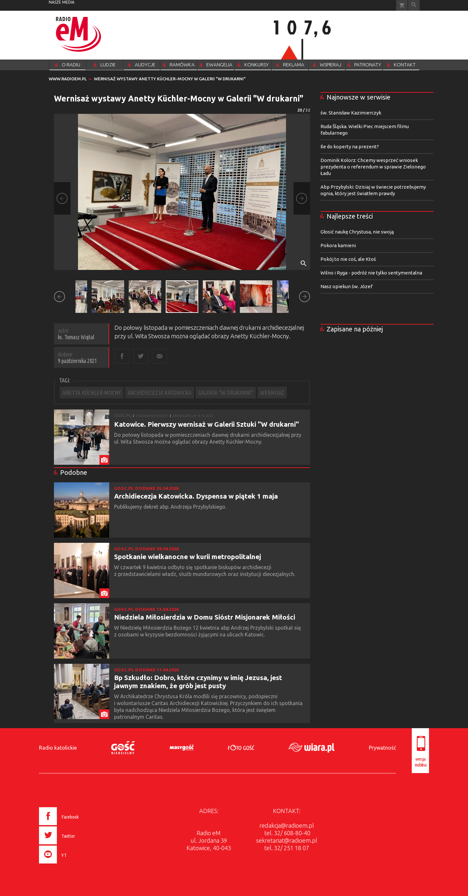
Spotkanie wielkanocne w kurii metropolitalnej (187, 556)
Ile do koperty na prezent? (349, 146)
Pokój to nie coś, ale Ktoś (348, 259)
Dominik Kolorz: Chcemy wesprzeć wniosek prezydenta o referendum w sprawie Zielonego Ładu (373, 166)
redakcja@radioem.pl (286, 825)
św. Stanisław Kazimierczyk (350, 112)
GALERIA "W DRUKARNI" (225, 392)
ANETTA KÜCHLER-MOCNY (91, 392)
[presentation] (72, 864)
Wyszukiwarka (414, 5)
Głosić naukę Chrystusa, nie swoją (357, 231)
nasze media (61, 2)
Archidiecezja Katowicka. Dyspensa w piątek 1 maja (196, 496)
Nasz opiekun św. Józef (346, 286)
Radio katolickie (58, 748)
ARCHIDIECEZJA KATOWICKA (159, 392)
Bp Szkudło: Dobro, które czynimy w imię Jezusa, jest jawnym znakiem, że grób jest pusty (198, 681)
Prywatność (382, 748)
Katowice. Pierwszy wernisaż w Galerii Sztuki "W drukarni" (206, 424)
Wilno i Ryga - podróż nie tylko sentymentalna (371, 272)
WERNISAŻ (272, 392)
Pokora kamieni (338, 245)
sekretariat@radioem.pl (286, 840)
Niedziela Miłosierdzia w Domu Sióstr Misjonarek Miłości (204, 617)
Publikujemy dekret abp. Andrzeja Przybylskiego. (171, 507)
